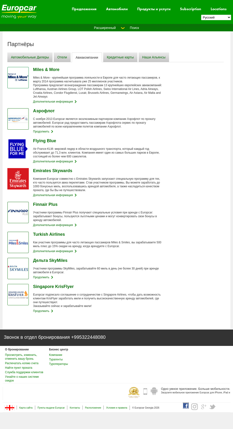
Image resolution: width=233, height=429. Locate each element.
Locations (219, 8)
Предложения (84, 8)
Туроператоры (58, 364)
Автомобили (117, 8)
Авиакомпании (87, 57)
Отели (62, 57)
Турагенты (56, 359)
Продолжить (41, 131)
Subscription (190, 8)
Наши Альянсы (153, 57)
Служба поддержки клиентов (24, 372)
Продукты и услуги (153, 8)
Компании (55, 355)
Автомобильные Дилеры (30, 57)
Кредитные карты (120, 57)
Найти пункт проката (18, 367)
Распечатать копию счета (22, 363)
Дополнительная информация (53, 101)
